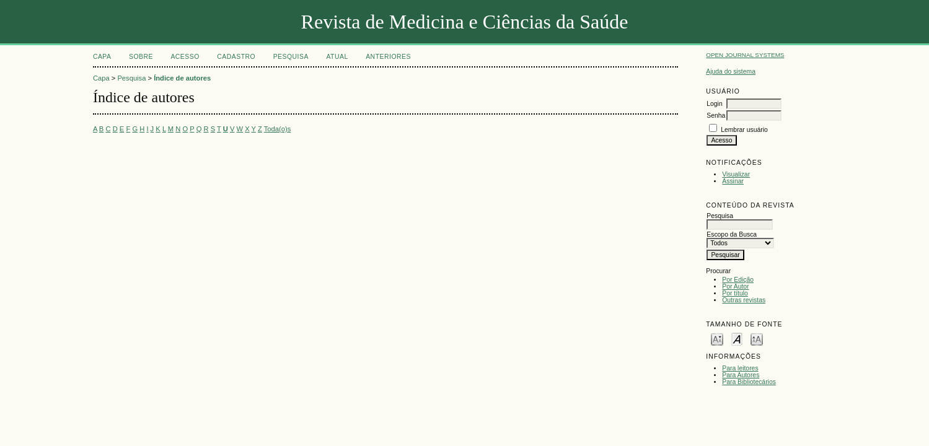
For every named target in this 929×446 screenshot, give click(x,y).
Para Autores (740, 375)
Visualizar (736, 174)
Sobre (141, 56)
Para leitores (740, 368)
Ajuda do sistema (730, 71)
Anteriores (388, 56)
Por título (735, 293)
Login (714, 103)
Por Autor (735, 286)
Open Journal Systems (745, 54)
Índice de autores (182, 78)
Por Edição (738, 279)
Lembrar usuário (744, 129)
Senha (716, 115)
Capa (102, 56)
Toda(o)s (277, 129)
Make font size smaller (717, 338)
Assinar (733, 181)
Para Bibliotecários (749, 381)
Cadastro (236, 56)
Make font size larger (757, 338)
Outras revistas (743, 300)
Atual (337, 56)
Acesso (184, 56)
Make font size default (737, 338)
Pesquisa (291, 56)
